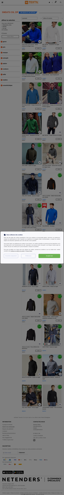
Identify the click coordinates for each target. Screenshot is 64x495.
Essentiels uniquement (11, 255)
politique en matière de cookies (17, 251)
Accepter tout (49, 255)
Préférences (28, 255)
